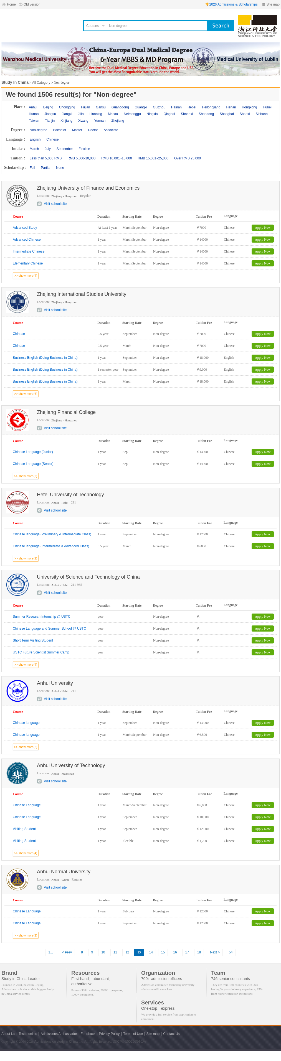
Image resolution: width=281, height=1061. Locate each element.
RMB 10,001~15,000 (116, 158)
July (47, 149)
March (34, 149)
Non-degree (38, 130)
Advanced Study (25, 228)
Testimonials (28, 1034)
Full (32, 168)
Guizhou (159, 107)
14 (151, 952)
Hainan (176, 107)
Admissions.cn (45, 1042)
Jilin (81, 114)
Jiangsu (50, 114)
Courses (92, 26)
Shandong (206, 114)
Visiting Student (24, 829)
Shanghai (227, 114)
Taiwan (34, 121)
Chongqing (67, 107)
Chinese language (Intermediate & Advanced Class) (51, 546)
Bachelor (59, 130)
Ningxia (152, 114)
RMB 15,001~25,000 (153, 158)
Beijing (48, 107)
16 (175, 952)
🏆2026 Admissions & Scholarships (231, 4)
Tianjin (50, 121)
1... (50, 952)
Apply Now (262, 228)
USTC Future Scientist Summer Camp (41, 652)
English (35, 139)
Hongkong (249, 107)
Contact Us (171, 1034)
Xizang (83, 121)
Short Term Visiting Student (33, 640)
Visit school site (55, 204)
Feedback (88, 1034)
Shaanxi (187, 114)
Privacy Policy (109, 1034)
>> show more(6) (25, 393)
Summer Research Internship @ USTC (41, 617)
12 (127, 952)
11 (115, 952)
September (65, 149)
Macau (113, 114)
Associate (111, 130)
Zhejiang (117, 121)
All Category (41, 83)
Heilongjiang (211, 107)
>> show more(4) (25, 275)
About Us (8, 1034)
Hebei (192, 107)
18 (199, 952)
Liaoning (96, 114)
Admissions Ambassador (58, 1034)
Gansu (100, 107)
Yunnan (100, 121)
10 (103, 952)
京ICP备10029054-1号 (129, 1042)
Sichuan (262, 114)
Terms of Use (133, 1034)
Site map (273, 4)
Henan (231, 107)
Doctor (93, 130)
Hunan (34, 114)
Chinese (52, 139)
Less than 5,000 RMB (46, 158)
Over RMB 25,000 (187, 158)
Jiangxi (67, 114)
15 (163, 952)
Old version (32, 4)
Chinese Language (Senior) (33, 464)
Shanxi (245, 114)
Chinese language (26, 723)
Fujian (85, 107)
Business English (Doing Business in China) (45, 358)
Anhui (33, 107)
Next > (215, 952)
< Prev (67, 952)
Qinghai (169, 114)
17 (187, 952)
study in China (67, 1042)
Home (11, 4)
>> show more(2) (25, 476)
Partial (45, 168)
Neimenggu (132, 114)
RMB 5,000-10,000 (81, 158)
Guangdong (120, 107)
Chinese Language (27, 805)
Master (77, 130)
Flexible (84, 149)
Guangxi (141, 107)
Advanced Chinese (27, 239)
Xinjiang (66, 121)
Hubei (267, 107)
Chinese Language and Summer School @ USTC (49, 628)
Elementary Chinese (28, 263)
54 (230, 952)
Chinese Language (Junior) (33, 452)
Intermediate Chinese (28, 251)
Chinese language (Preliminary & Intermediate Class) (52, 534)
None (60, 168)
